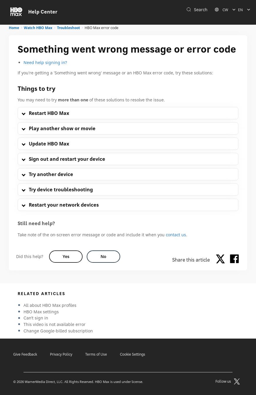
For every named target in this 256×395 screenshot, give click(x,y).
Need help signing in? (45, 62)
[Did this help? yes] (66, 256)
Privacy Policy (61, 354)
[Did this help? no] (103, 256)
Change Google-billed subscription (58, 331)
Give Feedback (25, 354)
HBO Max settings (41, 311)
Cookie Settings (132, 354)
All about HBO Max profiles (50, 305)
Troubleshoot (68, 27)
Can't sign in (36, 318)
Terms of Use (96, 354)
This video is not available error (55, 324)
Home (14, 27)
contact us (176, 234)
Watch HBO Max (38, 27)
